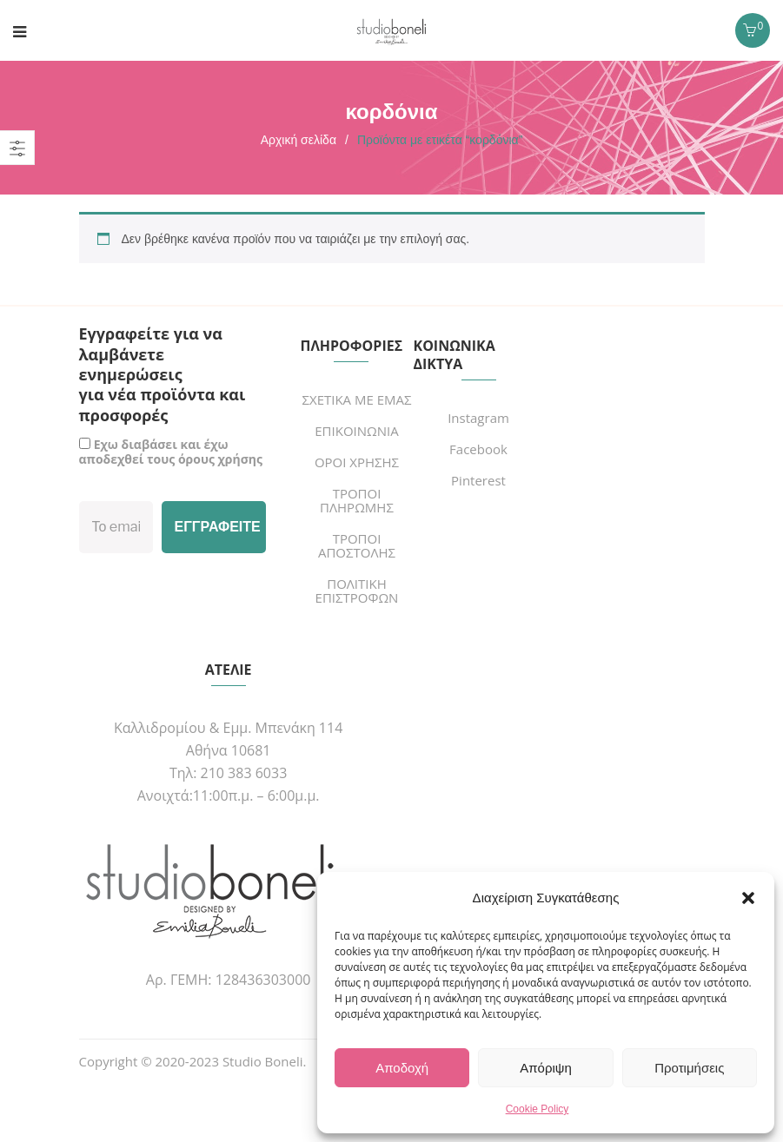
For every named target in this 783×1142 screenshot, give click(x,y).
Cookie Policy (537, 1109)
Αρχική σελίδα (298, 140)
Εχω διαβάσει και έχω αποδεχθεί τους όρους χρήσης (170, 451)
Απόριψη (546, 1067)
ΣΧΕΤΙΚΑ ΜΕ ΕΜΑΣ (356, 399)
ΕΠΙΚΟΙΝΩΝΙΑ (356, 430)
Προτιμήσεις (689, 1067)
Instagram (478, 417)
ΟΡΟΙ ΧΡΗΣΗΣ (357, 462)
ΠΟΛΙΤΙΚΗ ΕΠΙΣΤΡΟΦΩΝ (357, 590)
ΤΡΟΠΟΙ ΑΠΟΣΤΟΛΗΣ (356, 545)
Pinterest (478, 480)
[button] (748, 898)
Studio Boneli (262, 1061)
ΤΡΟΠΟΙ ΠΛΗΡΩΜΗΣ (357, 500)
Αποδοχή (401, 1067)
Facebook (478, 449)
